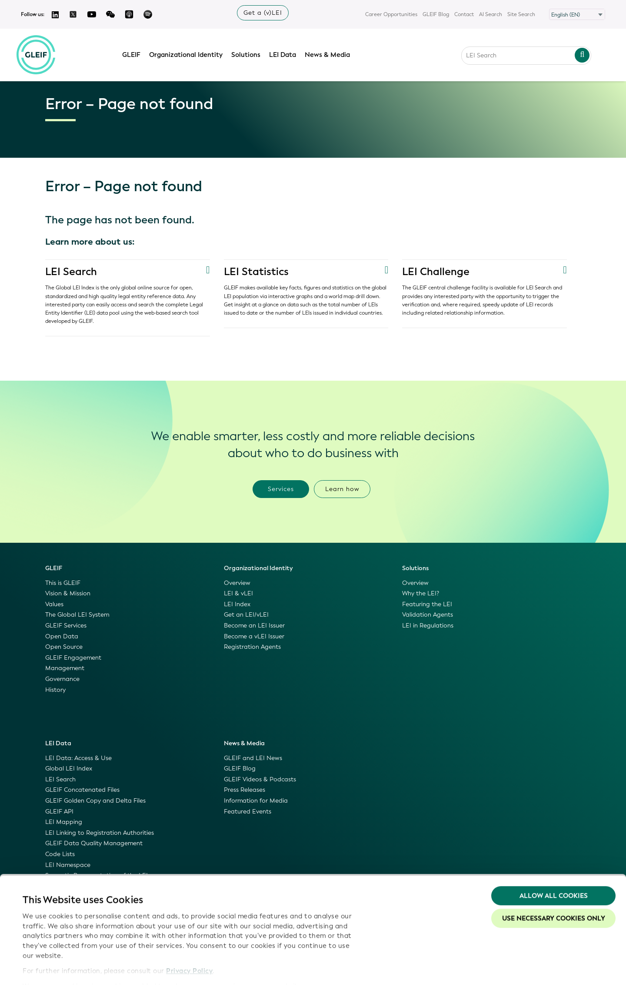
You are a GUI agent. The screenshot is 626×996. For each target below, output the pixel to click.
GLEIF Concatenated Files (82, 790)
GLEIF (134, 53)
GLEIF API (59, 811)
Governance (62, 679)
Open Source (64, 647)
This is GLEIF (62, 583)
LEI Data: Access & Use (78, 758)
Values (54, 604)
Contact (464, 14)
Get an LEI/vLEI (246, 615)
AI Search (490, 14)
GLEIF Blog (436, 14)
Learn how (342, 489)
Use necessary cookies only (553, 894)
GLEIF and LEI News (253, 758)
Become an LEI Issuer (254, 625)
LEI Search (71, 272)
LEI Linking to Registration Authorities (99, 833)
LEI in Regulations (427, 625)
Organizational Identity (189, 53)
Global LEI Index (68, 768)
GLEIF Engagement (73, 658)
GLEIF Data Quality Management (94, 843)
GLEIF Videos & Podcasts (260, 779)
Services (281, 489)
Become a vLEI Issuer (254, 636)
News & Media (330, 53)
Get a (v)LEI (262, 13)
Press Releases (244, 790)
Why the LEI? (420, 593)
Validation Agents (427, 615)
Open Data (61, 636)
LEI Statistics (256, 272)
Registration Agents (252, 647)
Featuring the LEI (427, 604)
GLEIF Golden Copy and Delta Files (95, 801)
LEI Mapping (63, 822)
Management (64, 668)
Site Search (521, 14)
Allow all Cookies (553, 871)
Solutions (248, 53)
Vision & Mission (67, 593)
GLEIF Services (66, 625)
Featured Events (247, 811)
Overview (237, 583)
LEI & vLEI (238, 593)
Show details (43, 979)
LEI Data (285, 53)
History (55, 690)
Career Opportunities (391, 14)
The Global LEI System (77, 615)
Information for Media (256, 801)
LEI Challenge (436, 272)
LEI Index (237, 604)
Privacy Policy (189, 946)
